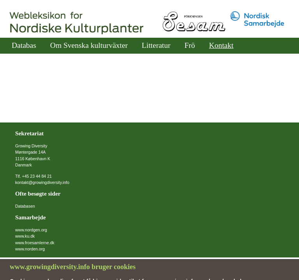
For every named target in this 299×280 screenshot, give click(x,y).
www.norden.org (30, 249)
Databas (24, 45)
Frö (190, 45)
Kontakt (221, 45)
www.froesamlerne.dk (35, 242)
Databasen (25, 206)
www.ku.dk (25, 236)
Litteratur (156, 45)
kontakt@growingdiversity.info (42, 182)
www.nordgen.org (31, 230)
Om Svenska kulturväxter (89, 45)
